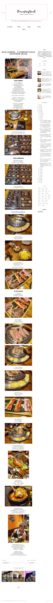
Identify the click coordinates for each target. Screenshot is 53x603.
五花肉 (18, 49)
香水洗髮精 (43, 205)
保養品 (42, 201)
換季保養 (46, 201)
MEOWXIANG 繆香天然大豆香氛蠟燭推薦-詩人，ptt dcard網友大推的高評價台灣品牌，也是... (46, 150)
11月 (40, 114)
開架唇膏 (49, 196)
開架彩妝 (47, 203)
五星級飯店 (46, 193)
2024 (40, 107)
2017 (40, 182)
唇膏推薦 (43, 189)
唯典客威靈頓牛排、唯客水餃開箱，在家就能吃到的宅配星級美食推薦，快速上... (7, 579)
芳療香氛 (45, 198)
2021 (40, 111)
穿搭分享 (46, 189)
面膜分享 (39, 205)
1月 (40, 176)
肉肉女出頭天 (39, 203)
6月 (40, 169)
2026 (40, 104)
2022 (40, 110)
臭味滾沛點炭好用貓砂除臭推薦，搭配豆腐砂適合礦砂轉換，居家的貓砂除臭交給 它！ (45, 125)
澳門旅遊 (39, 201)
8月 (40, 119)
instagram (44, 64)
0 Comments (4, 560)
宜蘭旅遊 (43, 196)
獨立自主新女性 (10, 26)
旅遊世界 (39, 26)
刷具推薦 (39, 198)
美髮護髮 (39, 193)
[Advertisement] (26, 38)
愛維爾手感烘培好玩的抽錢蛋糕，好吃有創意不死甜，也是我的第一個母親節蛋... (18, 579)
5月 (40, 170)
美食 (48, 191)
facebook (39, 64)
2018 (40, 180)
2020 (40, 177)
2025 (40, 106)
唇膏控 (46, 191)
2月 (40, 175)
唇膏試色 (39, 196)
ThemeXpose (10, 600)
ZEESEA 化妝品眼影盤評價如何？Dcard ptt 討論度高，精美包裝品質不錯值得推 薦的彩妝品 (45, 121)
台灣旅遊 (39, 189)
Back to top (49, 600)
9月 (40, 117)
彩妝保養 (18, 26)
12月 (40, 113)
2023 (40, 109)
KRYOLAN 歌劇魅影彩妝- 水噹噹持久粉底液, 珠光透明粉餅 (46, 97)
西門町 (43, 203)
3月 (40, 173)
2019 (40, 179)
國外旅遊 (43, 193)
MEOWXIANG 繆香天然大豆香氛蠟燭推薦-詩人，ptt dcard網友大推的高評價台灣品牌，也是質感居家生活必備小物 (44, 91)
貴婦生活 (24, 29)
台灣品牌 (39, 191)
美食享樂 (29, 26)
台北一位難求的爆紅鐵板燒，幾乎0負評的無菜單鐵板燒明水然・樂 (30, 579)
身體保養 (49, 198)
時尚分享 (43, 191)
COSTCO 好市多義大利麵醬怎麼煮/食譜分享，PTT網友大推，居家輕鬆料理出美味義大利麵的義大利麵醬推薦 (44, 74)
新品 (45, 196)
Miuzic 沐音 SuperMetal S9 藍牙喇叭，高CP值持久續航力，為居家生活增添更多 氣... (45, 160)
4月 (40, 172)
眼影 (42, 198)
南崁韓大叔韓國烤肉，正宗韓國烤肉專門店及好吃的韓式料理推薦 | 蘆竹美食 (47, 80)
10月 (40, 116)
